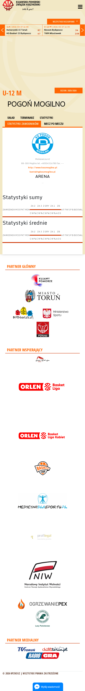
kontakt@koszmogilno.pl (42, 172)
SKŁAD (11, 118)
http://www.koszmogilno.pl (42, 167)
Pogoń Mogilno (36, 104)
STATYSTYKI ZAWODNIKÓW (23, 124)
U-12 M (12, 92)
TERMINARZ (27, 118)
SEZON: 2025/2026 (68, 90)
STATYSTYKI (46, 118)
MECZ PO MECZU (53, 124)
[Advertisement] (43, 61)
